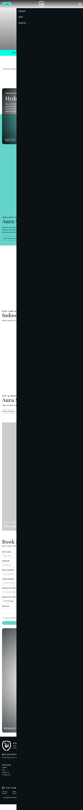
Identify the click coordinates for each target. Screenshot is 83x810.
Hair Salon (65, 141)
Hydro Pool (10, 141)
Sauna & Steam (25, 141)
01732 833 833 (18, 754)
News (30, 773)
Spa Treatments (11, 239)
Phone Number (8, 582)
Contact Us (32, 778)
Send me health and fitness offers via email (21, 623)
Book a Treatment (41, 78)
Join (7, 4)
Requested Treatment (11, 592)
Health (4, 773)
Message (5, 611)
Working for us (33, 775)
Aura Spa (40, 141)
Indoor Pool (52, 141)
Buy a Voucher (10, 413)
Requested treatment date (13, 601)
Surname (5, 563)
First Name (6, 553)
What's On (5, 778)
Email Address (8, 573)
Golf (3, 775)
